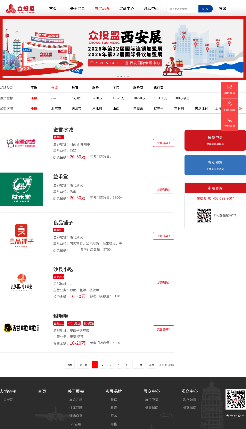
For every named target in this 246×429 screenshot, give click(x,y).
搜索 (205, 8)
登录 (222, 8)
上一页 (83, 364)
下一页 (138, 364)
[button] (118, 76)
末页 (151, 364)
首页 (69, 364)
